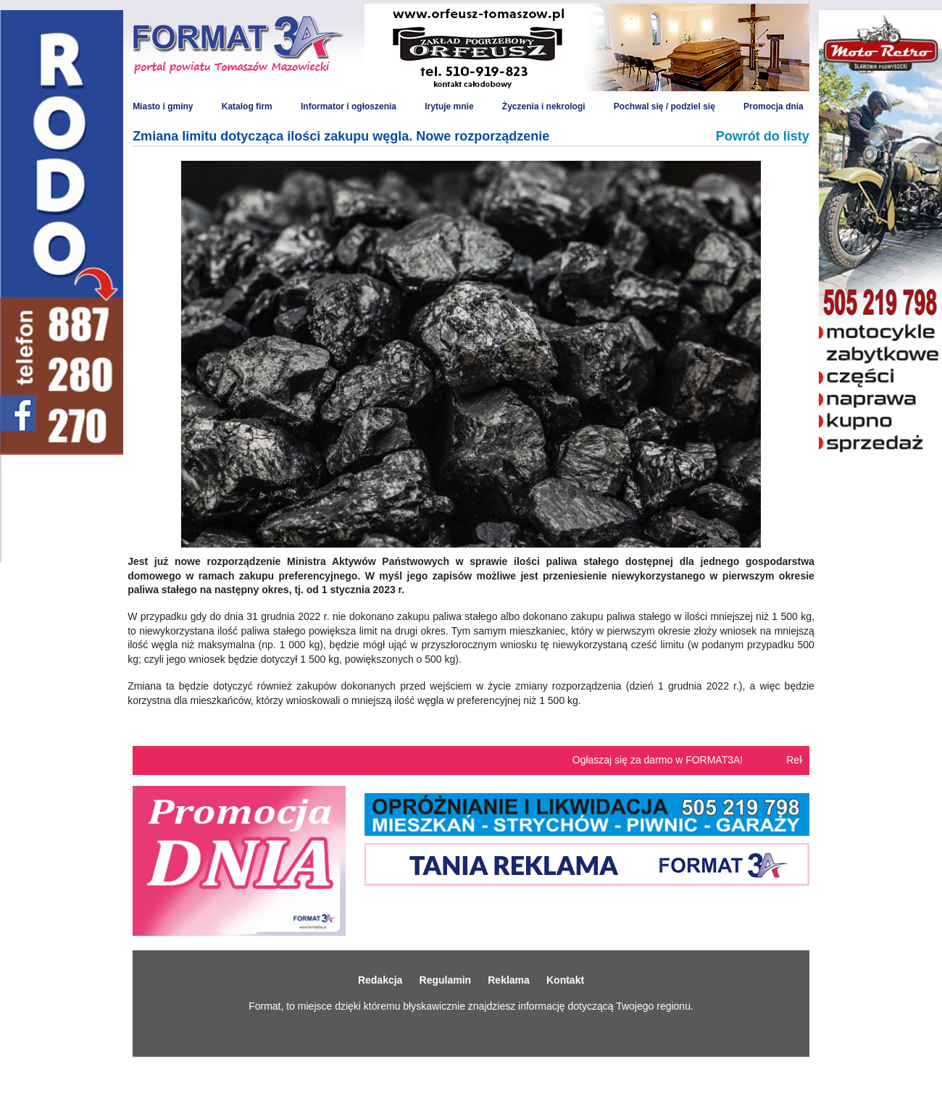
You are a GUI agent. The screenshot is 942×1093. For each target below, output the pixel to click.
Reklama (509, 980)
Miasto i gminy (163, 106)
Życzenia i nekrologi (543, 106)
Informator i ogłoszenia (348, 106)
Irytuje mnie (449, 106)
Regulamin (446, 980)
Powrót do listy (762, 136)
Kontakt (565, 980)
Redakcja (380, 980)
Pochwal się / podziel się (664, 106)
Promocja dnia (773, 106)
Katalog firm (247, 106)
